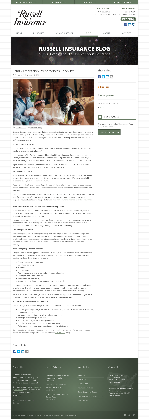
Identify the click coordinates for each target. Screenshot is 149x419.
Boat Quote (90, 2)
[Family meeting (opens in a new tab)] (21, 127)
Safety (103, 107)
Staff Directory (90, 400)
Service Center (90, 384)
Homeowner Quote (26, 2)
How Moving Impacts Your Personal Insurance (59, 387)
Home (19, 33)
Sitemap (16, 403)
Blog (91, 33)
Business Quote (122, 2)
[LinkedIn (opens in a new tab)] (129, 24)
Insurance (41, 33)
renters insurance (84, 200)
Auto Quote (59, 2)
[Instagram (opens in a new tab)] (133, 24)
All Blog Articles (106, 95)
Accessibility (58, 415)
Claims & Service (67, 33)
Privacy (38, 415)
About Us (90, 375)
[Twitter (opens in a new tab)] (18, 351)
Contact (129, 33)
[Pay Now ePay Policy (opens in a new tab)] (128, 19)
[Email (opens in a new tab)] (26, 351)
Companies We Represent (90, 396)
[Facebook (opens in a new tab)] (125, 24)
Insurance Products (90, 388)
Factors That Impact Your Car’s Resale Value (59, 397)
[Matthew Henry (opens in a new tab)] (36, 127)
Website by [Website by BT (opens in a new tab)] (71, 415)
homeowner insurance (66, 200)
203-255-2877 (60, 332)
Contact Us (90, 379)
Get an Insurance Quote (90, 392)
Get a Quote (107, 132)
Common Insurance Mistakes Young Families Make (59, 378)
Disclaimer (47, 415)
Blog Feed (103, 86)
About (109, 33)
